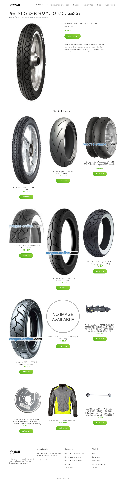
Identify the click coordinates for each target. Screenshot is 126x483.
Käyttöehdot (96, 462)
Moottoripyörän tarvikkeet (58, 5)
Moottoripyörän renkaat (81, 25)
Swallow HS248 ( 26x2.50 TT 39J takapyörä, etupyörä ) (63, 339)
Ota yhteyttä (96, 458)
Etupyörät (93, 25)
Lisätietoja (72, 38)
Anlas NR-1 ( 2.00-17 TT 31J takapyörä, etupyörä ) (26, 190)
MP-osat (39, 5)
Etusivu (11, 18)
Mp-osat (67, 465)
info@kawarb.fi (42, 461)
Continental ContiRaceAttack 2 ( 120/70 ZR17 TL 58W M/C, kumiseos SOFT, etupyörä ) (99, 165)
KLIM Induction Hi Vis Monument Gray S (63, 422)
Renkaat (75, 5)
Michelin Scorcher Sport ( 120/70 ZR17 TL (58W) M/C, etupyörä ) (63, 174)
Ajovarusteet (88, 5)
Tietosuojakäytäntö (98, 465)
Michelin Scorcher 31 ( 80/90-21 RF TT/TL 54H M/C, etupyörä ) (63, 281)
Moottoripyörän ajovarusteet (74, 455)
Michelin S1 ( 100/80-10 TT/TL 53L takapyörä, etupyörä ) (26, 364)
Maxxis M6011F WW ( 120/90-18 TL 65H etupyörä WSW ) (26, 248)
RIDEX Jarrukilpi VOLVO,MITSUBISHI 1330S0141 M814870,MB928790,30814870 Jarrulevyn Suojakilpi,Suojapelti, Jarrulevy (26, 423)
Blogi (99, 5)
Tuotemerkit (110, 5)
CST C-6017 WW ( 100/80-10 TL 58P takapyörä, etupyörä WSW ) (99, 264)
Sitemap (94, 469)
